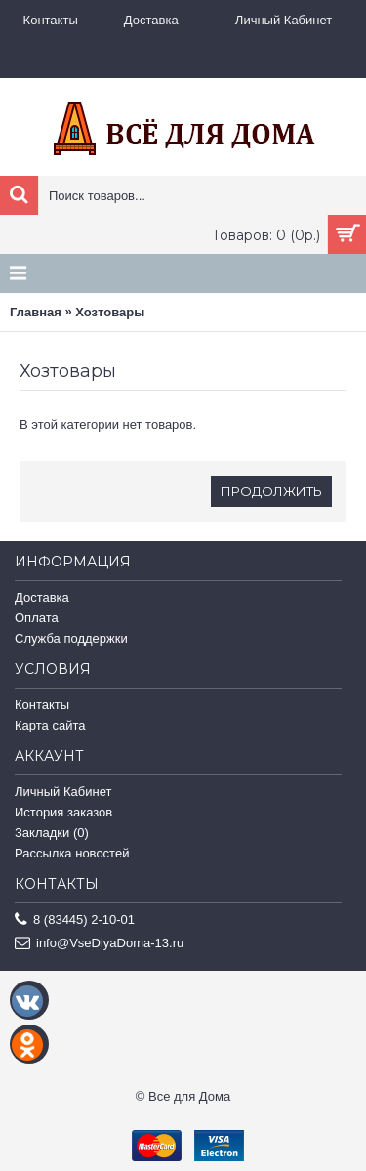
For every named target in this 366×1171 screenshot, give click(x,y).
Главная (35, 312)
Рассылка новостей (72, 853)
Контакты (42, 704)
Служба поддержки (71, 638)
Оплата (37, 617)
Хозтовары (109, 312)
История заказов (63, 812)
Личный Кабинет (63, 791)
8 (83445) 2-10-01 (75, 920)
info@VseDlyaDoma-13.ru (99, 944)
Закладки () (52, 832)
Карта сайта (50, 725)
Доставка (42, 597)
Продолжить (271, 491)
